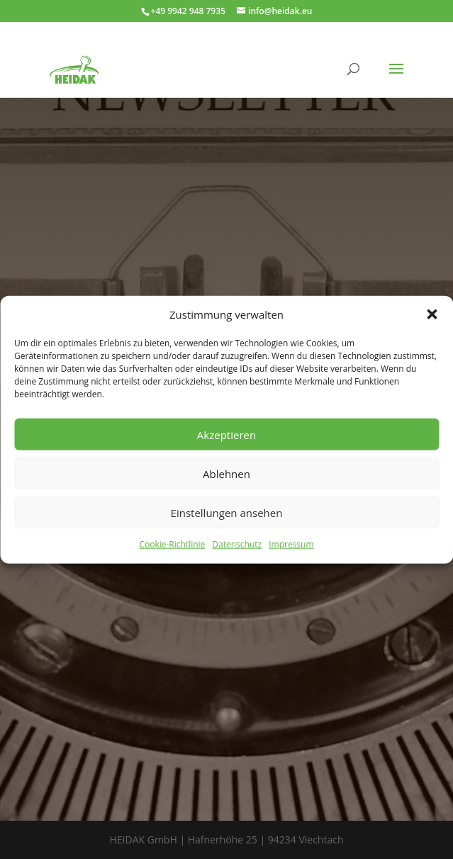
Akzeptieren (226, 435)
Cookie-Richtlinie (172, 544)
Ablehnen (226, 474)
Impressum (291, 544)
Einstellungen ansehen (227, 513)
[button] (432, 314)
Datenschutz (237, 544)
